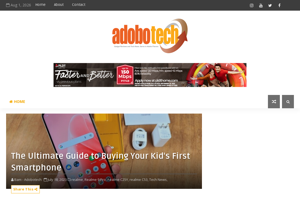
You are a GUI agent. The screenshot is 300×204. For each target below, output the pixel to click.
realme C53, (139, 179)
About (59, 4)
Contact (78, 4)
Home (40, 4)
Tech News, (158, 179)
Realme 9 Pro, (96, 179)
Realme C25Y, (118, 179)
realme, (78, 179)
